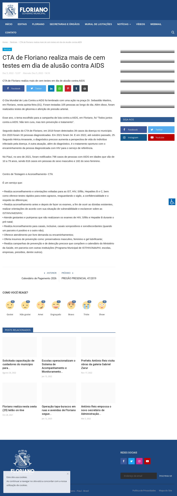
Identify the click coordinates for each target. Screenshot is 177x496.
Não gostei (25, 314)
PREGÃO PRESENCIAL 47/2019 (79, 278)
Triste (86, 314)
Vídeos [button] (140, 24)
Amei (40, 314)
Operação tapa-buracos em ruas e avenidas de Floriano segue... (59, 410)
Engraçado (56, 314)
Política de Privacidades (144, 490)
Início (8, 24)
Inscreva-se (165, 475)
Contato (10, 32)
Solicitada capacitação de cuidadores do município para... (18, 364)
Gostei (10, 314)
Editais (22, 24)
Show (102, 314)
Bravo (71, 314)
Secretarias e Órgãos (65, 24)
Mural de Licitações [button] (98, 24)
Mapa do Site (165, 490)
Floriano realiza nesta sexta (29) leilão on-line (20, 408)
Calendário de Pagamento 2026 (39, 278)
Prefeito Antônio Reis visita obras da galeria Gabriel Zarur (98, 364)
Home (5, 42)
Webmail (156, 24)
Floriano (38, 24)
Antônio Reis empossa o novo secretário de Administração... (96, 410)
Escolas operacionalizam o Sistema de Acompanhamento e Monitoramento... (58, 366)
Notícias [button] (124, 24)
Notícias (13, 42)
